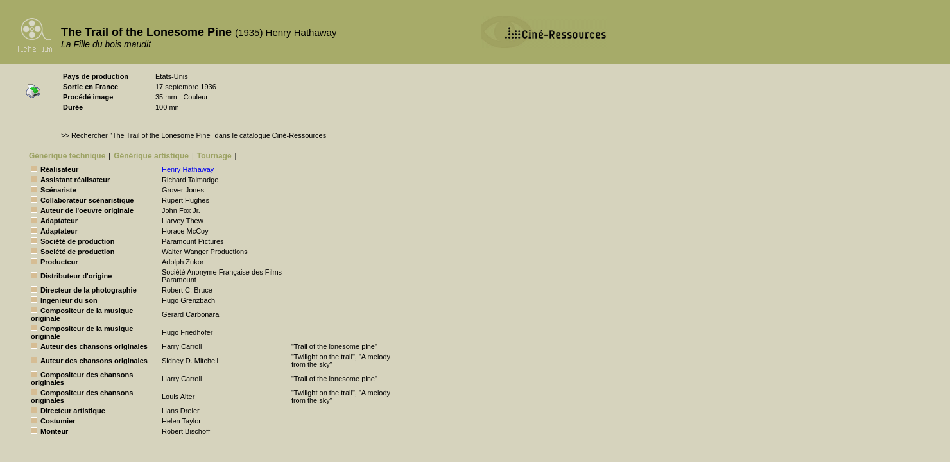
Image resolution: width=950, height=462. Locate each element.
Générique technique (67, 155)
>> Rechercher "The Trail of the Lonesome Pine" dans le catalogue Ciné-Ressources (193, 135)
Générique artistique (151, 155)
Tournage (214, 155)
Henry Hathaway (188, 169)
